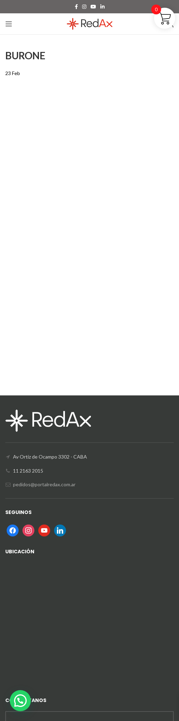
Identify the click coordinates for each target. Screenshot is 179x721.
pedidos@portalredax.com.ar (44, 484)
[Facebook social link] (76, 6)
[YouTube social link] (93, 6)
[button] (20, 700)
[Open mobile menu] (9, 24)
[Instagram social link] (84, 6)
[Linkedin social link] (102, 6)
